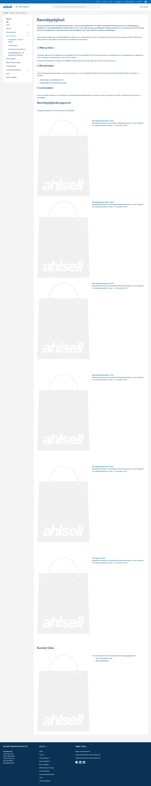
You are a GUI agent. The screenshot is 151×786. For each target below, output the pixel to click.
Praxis (104, 1)
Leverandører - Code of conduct (15, 41)
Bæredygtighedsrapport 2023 (103, 283)
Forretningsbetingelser (13, 70)
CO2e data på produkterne (17, 49)
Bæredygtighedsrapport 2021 (102, 466)
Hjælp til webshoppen (83, 751)
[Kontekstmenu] (145, 1)
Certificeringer (12, 45)
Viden (110, 1)
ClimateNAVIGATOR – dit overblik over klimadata (16, 54)
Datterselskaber (11, 77)
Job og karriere (11, 32)
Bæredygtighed (11, 36)
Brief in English (10, 59)
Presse (8, 28)
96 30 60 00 (10, 758)
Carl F (8, 73)
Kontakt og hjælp (129, 1)
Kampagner (118, 1)
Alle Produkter (24, 7)
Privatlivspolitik (11, 66)
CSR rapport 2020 (98, 558)
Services (97, 1)
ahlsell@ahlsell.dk (8, 763)
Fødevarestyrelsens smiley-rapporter (88, 755)
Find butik (139, 1)
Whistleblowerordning (13, 62)
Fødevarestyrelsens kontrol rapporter (88, 758)
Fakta (8, 25)
